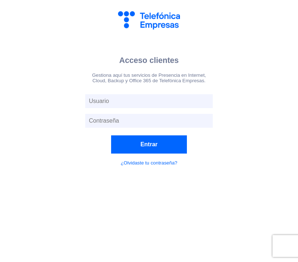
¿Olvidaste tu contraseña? (149, 163)
